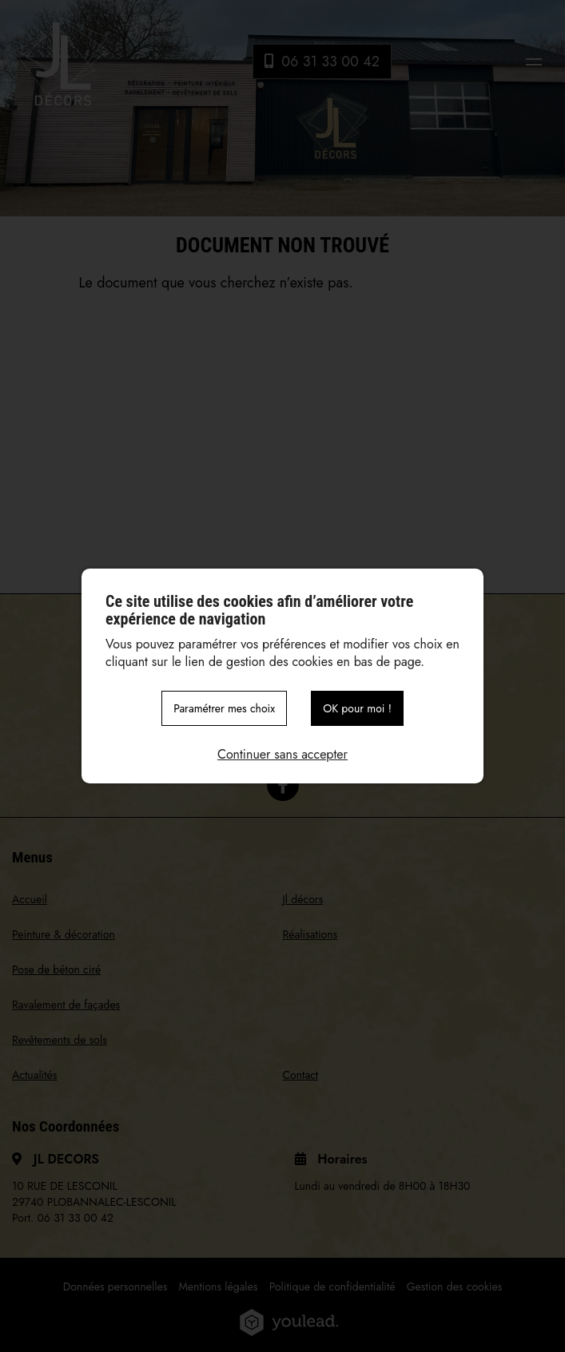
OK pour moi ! (357, 708)
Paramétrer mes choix (224, 708)
